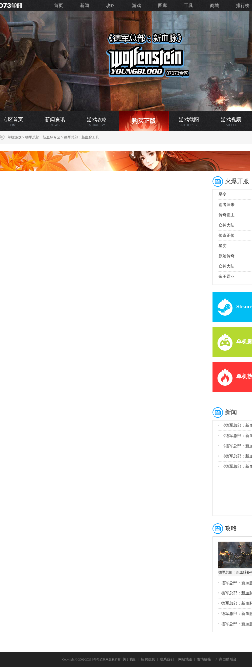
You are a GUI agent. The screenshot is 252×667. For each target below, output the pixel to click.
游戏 (136, 5)
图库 (162, 5)
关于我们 (129, 659)
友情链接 (204, 659)
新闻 (84, 5)
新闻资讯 (55, 122)
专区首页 (13, 122)
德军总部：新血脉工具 (81, 137)
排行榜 (243, 5)
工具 (188, 5)
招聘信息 (148, 659)
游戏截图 (189, 122)
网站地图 (185, 659)
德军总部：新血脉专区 (42, 137)
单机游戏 (15, 137)
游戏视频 (231, 122)
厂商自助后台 (226, 659)
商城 (214, 5)
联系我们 (167, 659)
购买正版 (144, 121)
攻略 (110, 5)
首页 (58, 5)
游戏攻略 (97, 122)
